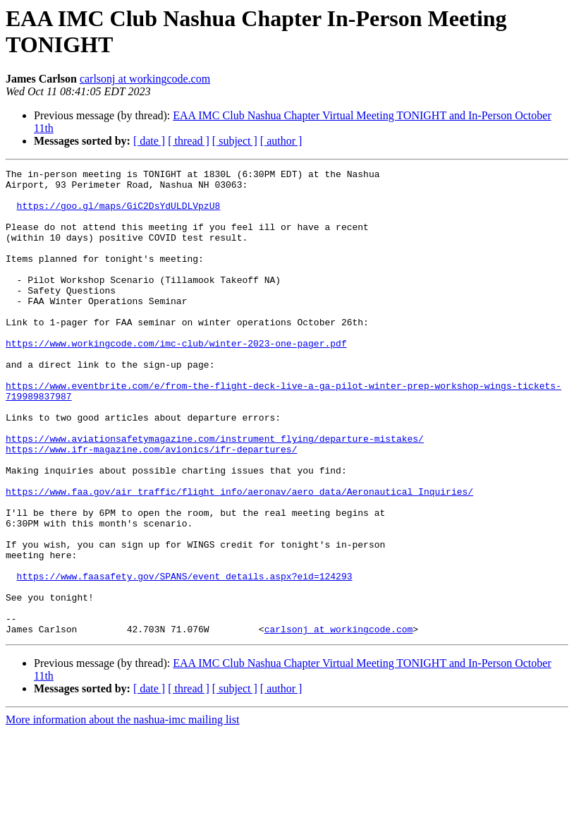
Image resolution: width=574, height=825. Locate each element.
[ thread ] (188, 141)
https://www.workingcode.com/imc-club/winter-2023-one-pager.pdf (176, 379)
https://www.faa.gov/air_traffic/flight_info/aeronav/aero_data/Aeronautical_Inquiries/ (239, 556)
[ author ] (281, 141)
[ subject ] (234, 141)
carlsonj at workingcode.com (145, 79)
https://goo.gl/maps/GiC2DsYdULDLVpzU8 (119, 213)
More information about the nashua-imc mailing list (122, 813)
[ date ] (149, 141)
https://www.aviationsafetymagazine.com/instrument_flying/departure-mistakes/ (215, 493)
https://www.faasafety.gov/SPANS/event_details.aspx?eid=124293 (185, 658)
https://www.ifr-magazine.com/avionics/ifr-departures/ (151, 506)
